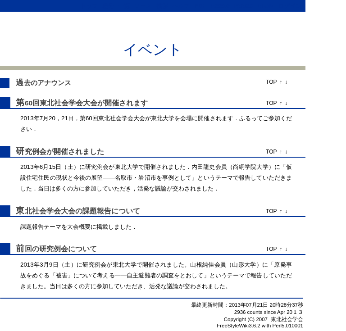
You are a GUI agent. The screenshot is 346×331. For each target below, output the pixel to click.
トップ (89, 5)
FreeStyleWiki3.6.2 (238, 325)
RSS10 (219, 5)
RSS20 (243, 5)
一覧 (124, 5)
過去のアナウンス (43, 82)
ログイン (290, 5)
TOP (271, 82)
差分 (108, 5)
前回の (27, 249)
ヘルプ (181, 5)
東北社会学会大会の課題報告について (78, 211)
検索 (162, 5)
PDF (200, 5)
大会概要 (79, 226)
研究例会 (31, 151)
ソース (143, 5)
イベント (152, 49)
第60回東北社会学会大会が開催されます (82, 103)
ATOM (265, 5)
